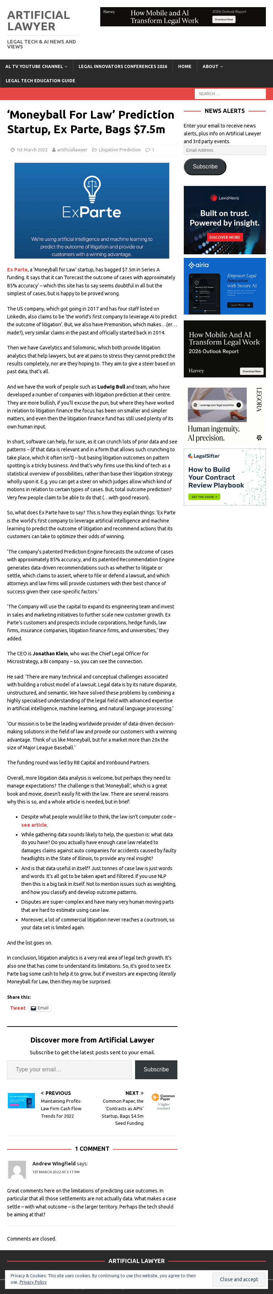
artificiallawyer (72, 149)
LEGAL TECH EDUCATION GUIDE (40, 80)
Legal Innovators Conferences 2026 (123, 66)
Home (185, 66)
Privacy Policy (33, 1282)
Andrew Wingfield (54, 1163)
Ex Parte (17, 269)
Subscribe (156, 1069)
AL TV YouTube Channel (34, 66)
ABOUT (211, 66)
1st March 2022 (32, 149)
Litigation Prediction (120, 149)
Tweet (18, 1007)
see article (34, 825)
